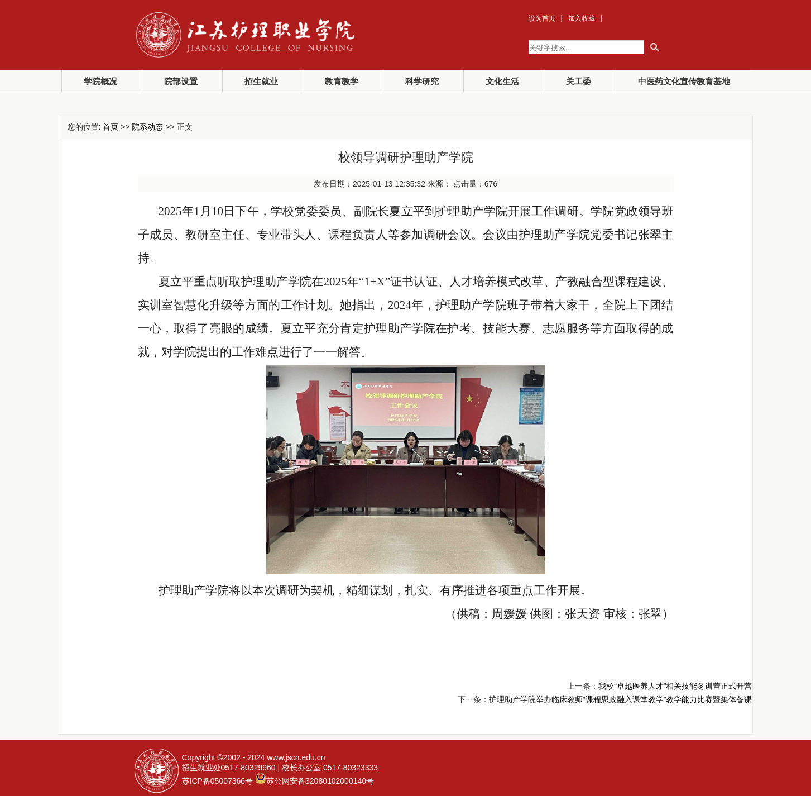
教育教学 (341, 81)
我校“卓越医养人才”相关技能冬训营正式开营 (675, 685)
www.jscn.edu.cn (296, 757)
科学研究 (422, 81)
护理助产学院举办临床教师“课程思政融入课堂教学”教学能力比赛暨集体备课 (620, 699)
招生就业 (261, 81)
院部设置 (181, 81)
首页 (110, 126)
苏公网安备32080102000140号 (320, 780)
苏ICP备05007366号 (217, 780)
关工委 (578, 81)
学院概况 (100, 81)
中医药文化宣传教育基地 (684, 81)
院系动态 (147, 126)
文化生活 (502, 81)
